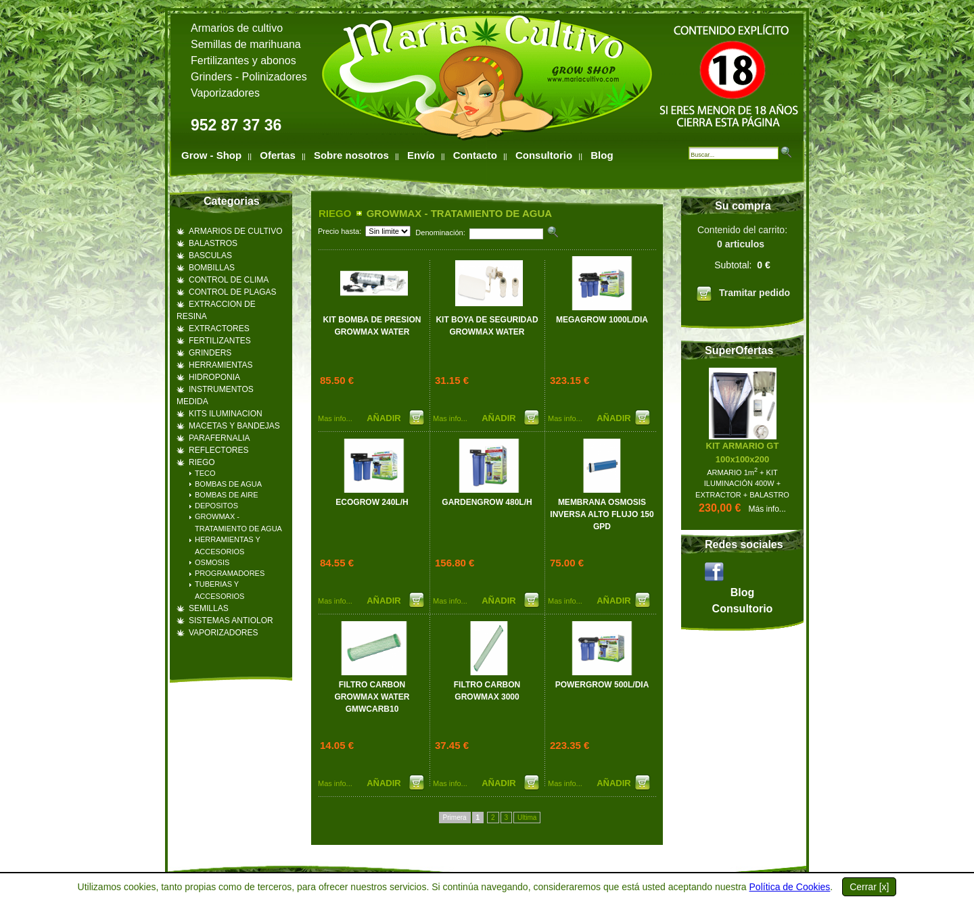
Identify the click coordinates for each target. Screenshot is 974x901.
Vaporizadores (225, 93)
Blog (601, 155)
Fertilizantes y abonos (243, 60)
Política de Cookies (790, 886)
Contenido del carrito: (742, 265)
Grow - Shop (211, 155)
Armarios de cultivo (237, 28)
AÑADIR (385, 418)
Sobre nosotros (351, 155)
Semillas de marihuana (246, 44)
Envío (421, 155)
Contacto (475, 155)
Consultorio (543, 155)
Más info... (767, 509)
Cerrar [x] (869, 886)
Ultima (526, 817)
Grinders (211, 76)
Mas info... (335, 418)
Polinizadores (274, 76)
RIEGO (335, 213)
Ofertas (278, 155)
